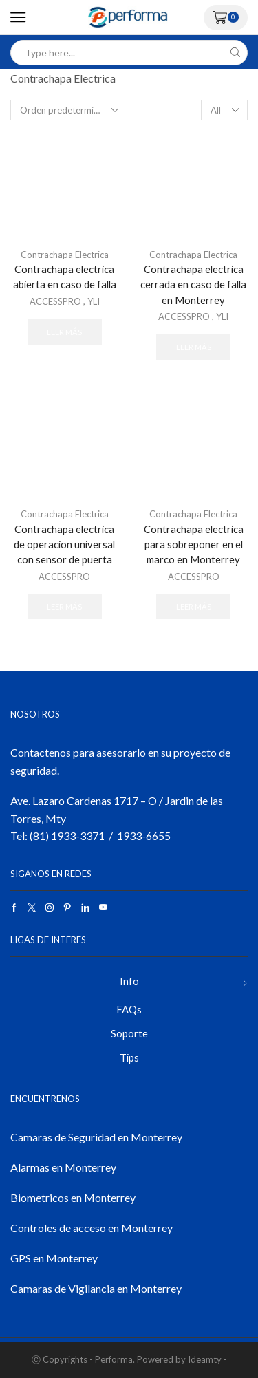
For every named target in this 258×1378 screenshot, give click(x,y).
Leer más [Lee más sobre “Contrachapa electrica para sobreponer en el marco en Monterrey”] (193, 606)
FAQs (129, 1009)
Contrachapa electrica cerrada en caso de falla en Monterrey (193, 284)
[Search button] (235, 53)
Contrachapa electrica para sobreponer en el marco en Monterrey (194, 544)
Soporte (129, 1033)
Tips (129, 1057)
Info (129, 981)
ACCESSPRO (55, 301)
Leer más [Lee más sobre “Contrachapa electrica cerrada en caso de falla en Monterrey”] (193, 347)
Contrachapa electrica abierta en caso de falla (64, 276)
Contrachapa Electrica (65, 254)
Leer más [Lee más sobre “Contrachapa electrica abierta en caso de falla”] (64, 331)
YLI (93, 301)
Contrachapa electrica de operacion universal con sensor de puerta (64, 544)
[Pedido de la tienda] (68, 110)
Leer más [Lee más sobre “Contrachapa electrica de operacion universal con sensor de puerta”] (64, 606)
